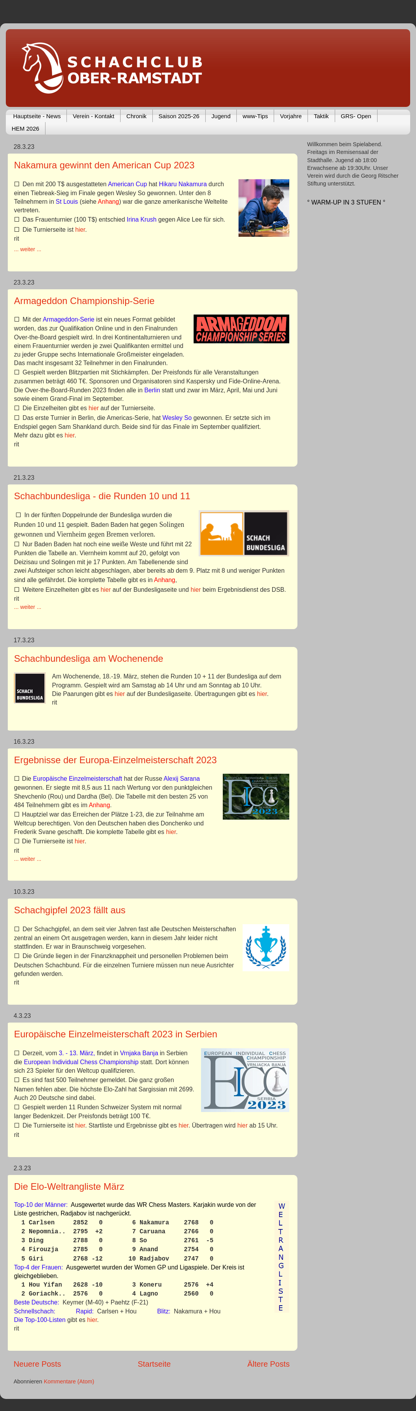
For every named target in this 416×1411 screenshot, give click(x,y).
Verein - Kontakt (93, 116)
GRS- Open (356, 116)
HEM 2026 (25, 128)
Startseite (154, 1364)
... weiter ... (27, 249)
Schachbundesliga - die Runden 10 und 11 (102, 496)
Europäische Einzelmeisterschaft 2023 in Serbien (115, 1034)
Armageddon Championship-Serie (84, 300)
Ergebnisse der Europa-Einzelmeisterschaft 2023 (115, 760)
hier (80, 229)
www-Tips (255, 116)
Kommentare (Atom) (69, 1381)
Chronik (136, 116)
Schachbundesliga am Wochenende (88, 658)
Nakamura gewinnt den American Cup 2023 (104, 165)
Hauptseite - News (37, 116)
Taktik (321, 116)
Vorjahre (291, 116)
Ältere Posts (268, 1364)
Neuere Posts (37, 1364)
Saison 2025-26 (179, 116)
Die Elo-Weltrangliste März (69, 1186)
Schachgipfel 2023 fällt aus (70, 910)
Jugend (221, 116)
